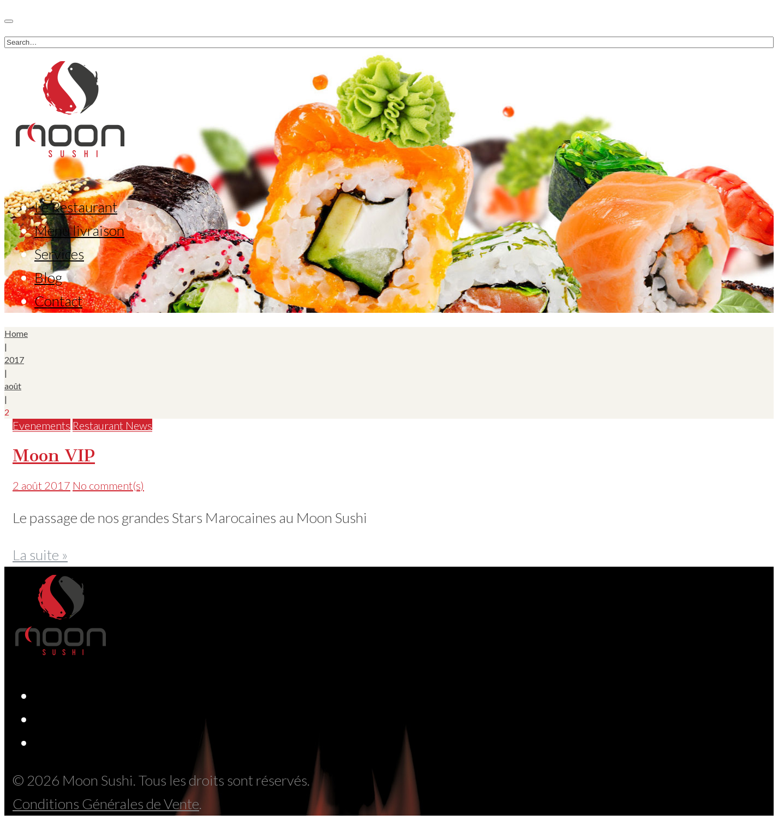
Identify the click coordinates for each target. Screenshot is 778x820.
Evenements (41, 425)
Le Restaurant (75, 207)
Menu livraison (79, 230)
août (12, 386)
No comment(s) (108, 485)
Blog (48, 277)
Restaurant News (112, 425)
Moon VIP (54, 455)
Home (16, 333)
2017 (14, 359)
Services (59, 254)
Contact (58, 301)
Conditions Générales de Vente (106, 803)
